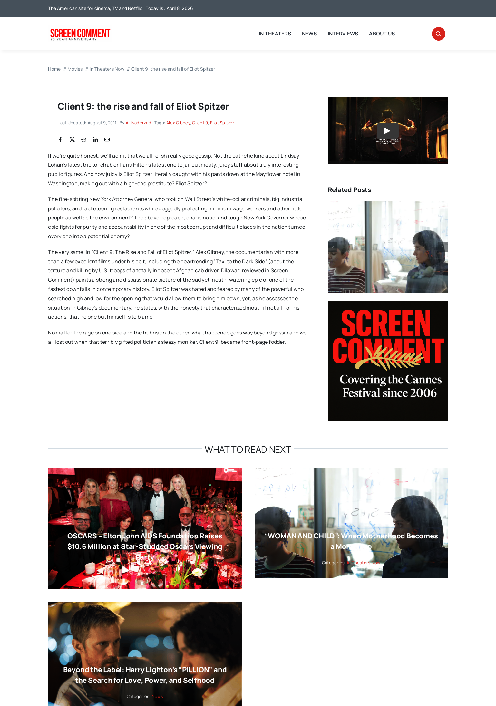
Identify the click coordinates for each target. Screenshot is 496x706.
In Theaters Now (364, 563)
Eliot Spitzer (222, 123)
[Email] (107, 140)
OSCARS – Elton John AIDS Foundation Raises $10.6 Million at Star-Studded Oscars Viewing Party (144, 546)
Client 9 (200, 123)
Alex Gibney (178, 123)
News (157, 573)
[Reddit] (84, 140)
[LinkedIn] (95, 140)
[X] (72, 140)
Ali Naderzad (138, 123)
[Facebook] (60, 140)
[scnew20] (80, 27)
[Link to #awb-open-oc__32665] (438, 34)
